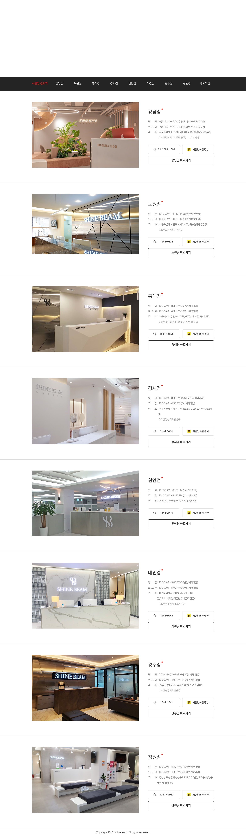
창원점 (187, 83)
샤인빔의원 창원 (201, 794)
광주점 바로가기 (181, 713)
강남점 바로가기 (181, 160)
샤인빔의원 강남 (201, 149)
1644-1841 (166, 702)
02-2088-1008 (166, 149)
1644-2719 (166, 512)
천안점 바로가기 (181, 524)
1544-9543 (166, 615)
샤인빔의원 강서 (201, 431)
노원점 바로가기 (181, 252)
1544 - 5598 (167, 333)
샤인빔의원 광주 (201, 702)
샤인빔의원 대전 (201, 615)
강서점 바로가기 (181, 442)
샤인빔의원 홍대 (201, 333)
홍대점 (96, 83)
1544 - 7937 (167, 794)
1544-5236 (166, 431)
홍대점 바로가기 (181, 345)
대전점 (150, 83)
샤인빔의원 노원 (201, 241)
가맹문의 (160, 6)
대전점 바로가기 (181, 626)
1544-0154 (166, 241)
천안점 (132, 83)
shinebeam (46, 7)
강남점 (59, 83)
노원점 (77, 83)
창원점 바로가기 (181, 805)
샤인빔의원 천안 (201, 512)
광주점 (168, 83)
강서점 (114, 83)
